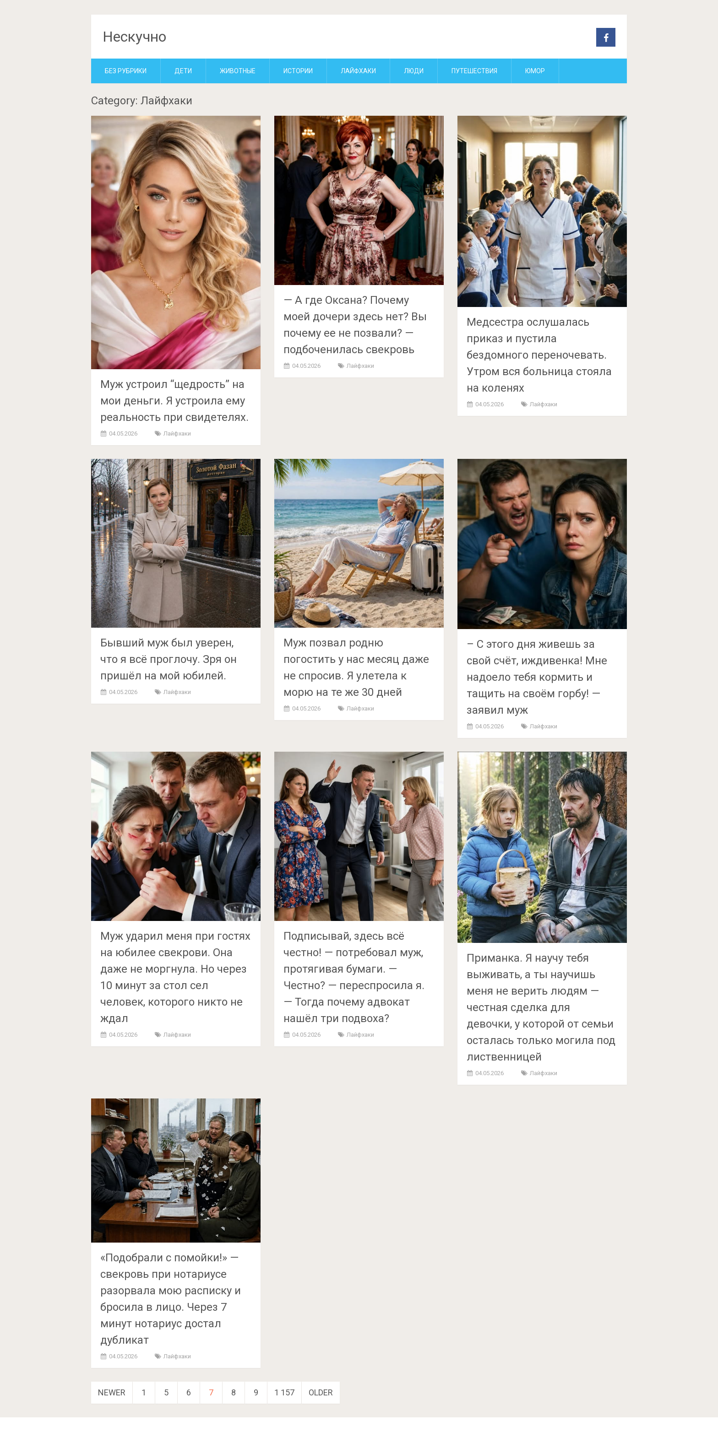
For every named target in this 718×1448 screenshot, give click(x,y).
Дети (183, 71)
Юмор (535, 71)
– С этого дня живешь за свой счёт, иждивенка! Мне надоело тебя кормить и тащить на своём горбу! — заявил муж (537, 677)
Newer (111, 1392)
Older (321, 1392)
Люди (414, 71)
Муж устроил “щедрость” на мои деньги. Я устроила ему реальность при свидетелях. (174, 401)
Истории (298, 71)
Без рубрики (126, 71)
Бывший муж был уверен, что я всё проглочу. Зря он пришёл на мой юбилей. (168, 659)
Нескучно (134, 36)
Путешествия (474, 71)
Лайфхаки (358, 71)
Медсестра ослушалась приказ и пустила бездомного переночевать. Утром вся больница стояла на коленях (539, 355)
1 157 (284, 1392)
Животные (238, 71)
